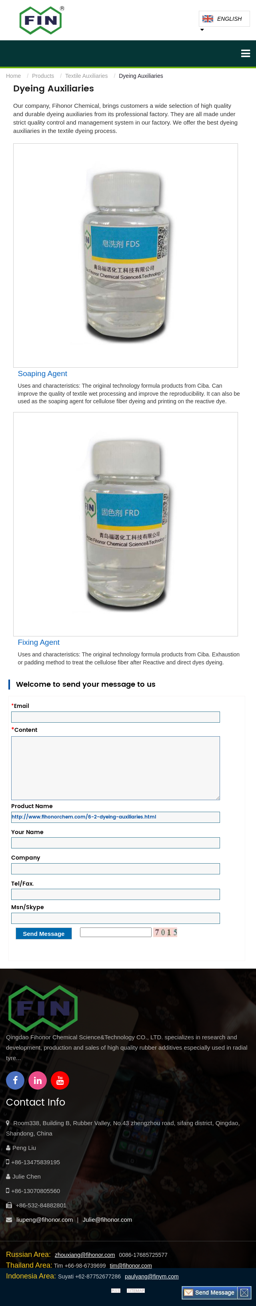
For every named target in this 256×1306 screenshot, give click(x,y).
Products (43, 76)
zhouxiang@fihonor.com (85, 1255)
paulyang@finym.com (152, 1276)
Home (13, 76)
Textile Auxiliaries (86, 76)
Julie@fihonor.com (107, 1219)
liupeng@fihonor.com (44, 1219)
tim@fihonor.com (131, 1265)
